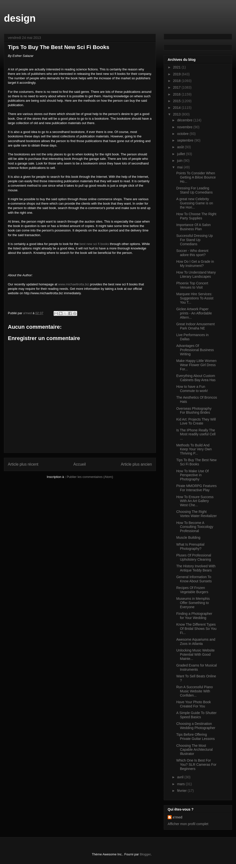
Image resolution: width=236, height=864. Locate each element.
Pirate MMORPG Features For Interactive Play (196, 488)
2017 (177, 87)
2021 (177, 67)
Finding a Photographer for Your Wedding (194, 616)
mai (180, 167)
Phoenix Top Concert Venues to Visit (192, 285)
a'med (177, 817)
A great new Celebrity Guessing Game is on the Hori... (194, 203)
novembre (185, 127)
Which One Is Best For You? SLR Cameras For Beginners (196, 764)
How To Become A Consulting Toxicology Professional (194, 527)
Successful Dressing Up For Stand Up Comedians (194, 240)
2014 (177, 108)
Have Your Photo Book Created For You (193, 704)
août (181, 147)
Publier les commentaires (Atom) (90, 477)
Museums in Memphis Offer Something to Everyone (193, 603)
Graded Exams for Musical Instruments (196, 667)
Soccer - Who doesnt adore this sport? (192, 253)
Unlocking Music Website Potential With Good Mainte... (195, 654)
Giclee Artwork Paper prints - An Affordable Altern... (194, 313)
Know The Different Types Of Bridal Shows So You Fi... (196, 628)
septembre (185, 140)
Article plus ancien (136, 464)
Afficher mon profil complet (188, 824)
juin (180, 161)
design (20, 18)
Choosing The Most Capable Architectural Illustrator (194, 750)
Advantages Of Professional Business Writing (195, 350)
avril (180, 777)
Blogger (145, 854)
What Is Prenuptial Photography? (190, 546)
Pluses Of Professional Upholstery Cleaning (193, 557)
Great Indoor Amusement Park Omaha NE (195, 326)
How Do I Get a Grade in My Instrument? (195, 264)
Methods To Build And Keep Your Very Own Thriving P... (194, 449)
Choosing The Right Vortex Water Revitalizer (196, 514)
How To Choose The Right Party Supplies (196, 216)
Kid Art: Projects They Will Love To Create (196, 421)
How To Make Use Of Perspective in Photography (192, 475)
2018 (177, 81)
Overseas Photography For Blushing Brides (193, 411)
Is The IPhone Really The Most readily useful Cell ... (196, 434)
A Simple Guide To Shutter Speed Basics (196, 715)
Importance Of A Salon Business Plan (193, 227)
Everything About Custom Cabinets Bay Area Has (196, 378)
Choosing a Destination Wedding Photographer (195, 726)
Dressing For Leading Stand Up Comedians (194, 190)
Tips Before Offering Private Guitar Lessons (195, 737)
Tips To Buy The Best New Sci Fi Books (196, 462)
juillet (181, 154)
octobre (183, 134)
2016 (177, 94)
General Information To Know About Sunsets (194, 579)
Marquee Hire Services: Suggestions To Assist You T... (194, 298)
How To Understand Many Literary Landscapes (196, 274)
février (182, 791)
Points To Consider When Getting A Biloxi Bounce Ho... (196, 177)
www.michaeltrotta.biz (73, 284)
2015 (177, 101)
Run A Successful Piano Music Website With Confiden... (194, 691)
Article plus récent (23, 464)
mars (181, 784)
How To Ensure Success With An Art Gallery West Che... (194, 501)
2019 (177, 74)
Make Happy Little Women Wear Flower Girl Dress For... (196, 365)
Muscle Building (188, 537)
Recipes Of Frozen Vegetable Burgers (192, 590)
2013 (177, 114)
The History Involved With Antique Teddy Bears (196, 568)
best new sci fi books (94, 244)
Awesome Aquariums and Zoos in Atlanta (195, 641)
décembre (185, 120)
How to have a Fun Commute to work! (192, 389)
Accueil (80, 464)
